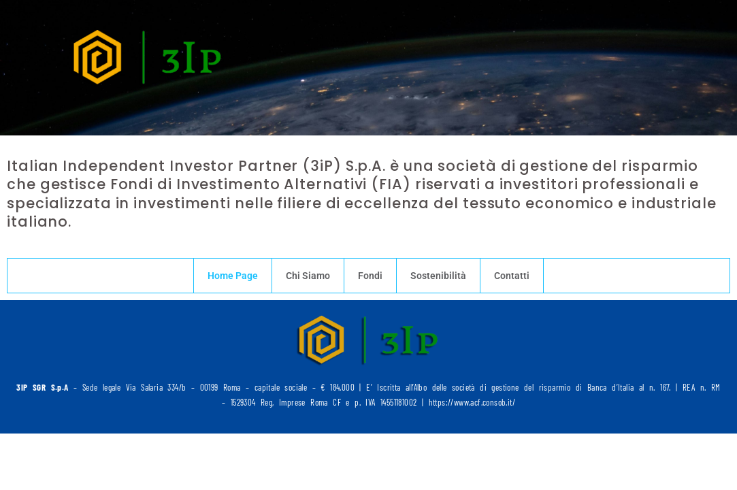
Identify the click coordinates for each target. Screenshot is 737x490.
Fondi (370, 275)
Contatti (511, 275)
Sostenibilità (438, 275)
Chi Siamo (308, 275)
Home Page (233, 275)
